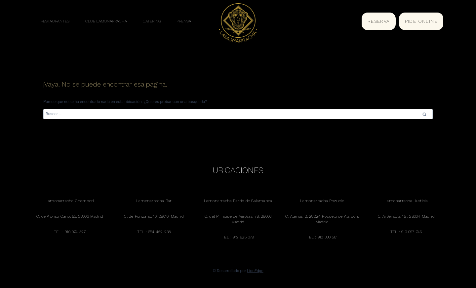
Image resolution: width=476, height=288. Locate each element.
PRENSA (184, 21)
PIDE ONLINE (421, 21)
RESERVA (379, 21)
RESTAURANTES (55, 21)
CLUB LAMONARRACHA (106, 21)
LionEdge (255, 271)
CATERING (152, 21)
